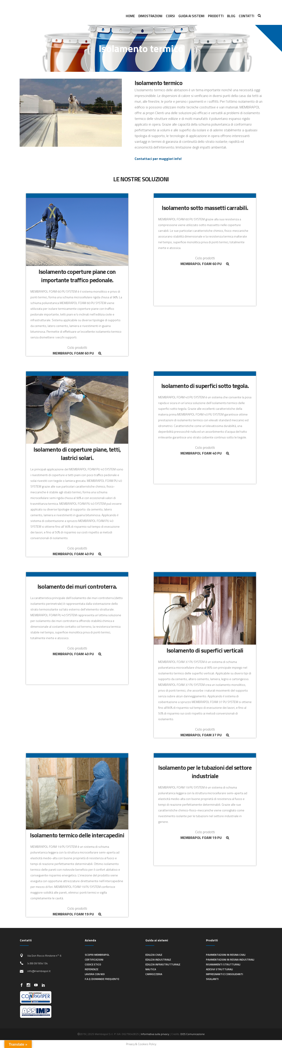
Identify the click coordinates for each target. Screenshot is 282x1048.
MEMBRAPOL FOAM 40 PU (77, 553)
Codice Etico (93, 964)
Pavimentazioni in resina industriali (230, 959)
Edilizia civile (153, 955)
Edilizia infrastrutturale (162, 964)
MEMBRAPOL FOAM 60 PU (77, 353)
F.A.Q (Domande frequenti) (102, 979)
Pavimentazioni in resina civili (225, 955)
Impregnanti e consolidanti (224, 974)
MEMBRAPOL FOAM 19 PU (77, 914)
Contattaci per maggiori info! (158, 158)
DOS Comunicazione (192, 1034)
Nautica (150, 969)
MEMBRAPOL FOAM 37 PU (204, 735)
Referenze (91, 969)
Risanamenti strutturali (223, 964)
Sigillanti (212, 979)
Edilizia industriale (158, 959)
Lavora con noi (95, 974)
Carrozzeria (153, 974)
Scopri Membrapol (97, 955)
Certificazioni (94, 959)
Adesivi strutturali (219, 969)
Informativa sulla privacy (155, 1034)
